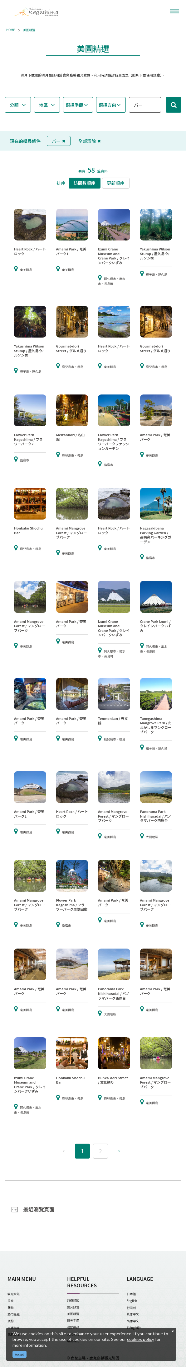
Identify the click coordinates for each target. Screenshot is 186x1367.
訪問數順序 (84, 183)
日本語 (131, 1294)
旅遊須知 (73, 1300)
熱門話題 (13, 1314)
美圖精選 (29, 30)
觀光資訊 (13, 1294)
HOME (10, 30)
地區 (43, 105)
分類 (14, 105)
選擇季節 (74, 105)
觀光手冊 (73, 1320)
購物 (10, 1307)
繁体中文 (133, 1314)
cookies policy (140, 1339)
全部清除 (89, 141)
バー (59, 141)
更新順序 (116, 183)
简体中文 (133, 1321)
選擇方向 (107, 105)
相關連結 (73, 1327)
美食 (10, 1301)
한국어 (131, 1307)
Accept (19, 1354)
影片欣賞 (73, 1307)
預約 (10, 1321)
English (132, 1301)
